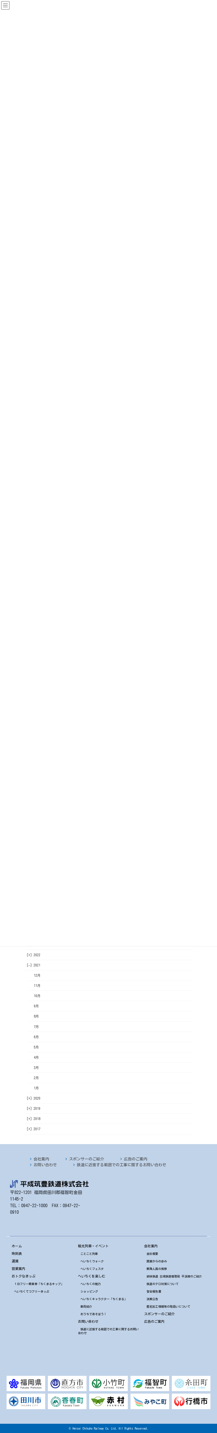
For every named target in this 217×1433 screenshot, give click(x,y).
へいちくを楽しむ (91, 1276)
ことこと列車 (89, 1253)
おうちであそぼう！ (93, 1314)
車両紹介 (86, 1306)
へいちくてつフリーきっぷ (31, 1291)
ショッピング (89, 1291)
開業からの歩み (157, 1261)
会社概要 (152, 1253)
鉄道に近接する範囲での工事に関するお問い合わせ (121, 1165)
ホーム (17, 1246)
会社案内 (41, 1159)
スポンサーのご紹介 (86, 1159)
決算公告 (152, 1298)
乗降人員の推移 (157, 1268)
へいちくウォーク (92, 1261)
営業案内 (18, 1268)
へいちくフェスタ (92, 1268)
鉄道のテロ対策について (163, 1283)
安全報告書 (154, 1291)
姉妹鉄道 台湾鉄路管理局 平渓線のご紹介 (174, 1276)
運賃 (15, 1261)
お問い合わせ (45, 1165)
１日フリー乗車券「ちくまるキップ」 (39, 1283)
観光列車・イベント (93, 1246)
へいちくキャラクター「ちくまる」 (103, 1298)
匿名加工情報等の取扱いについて (168, 1306)
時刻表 (17, 1253)
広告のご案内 (135, 1159)
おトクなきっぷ (23, 1276)
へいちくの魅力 (90, 1283)
